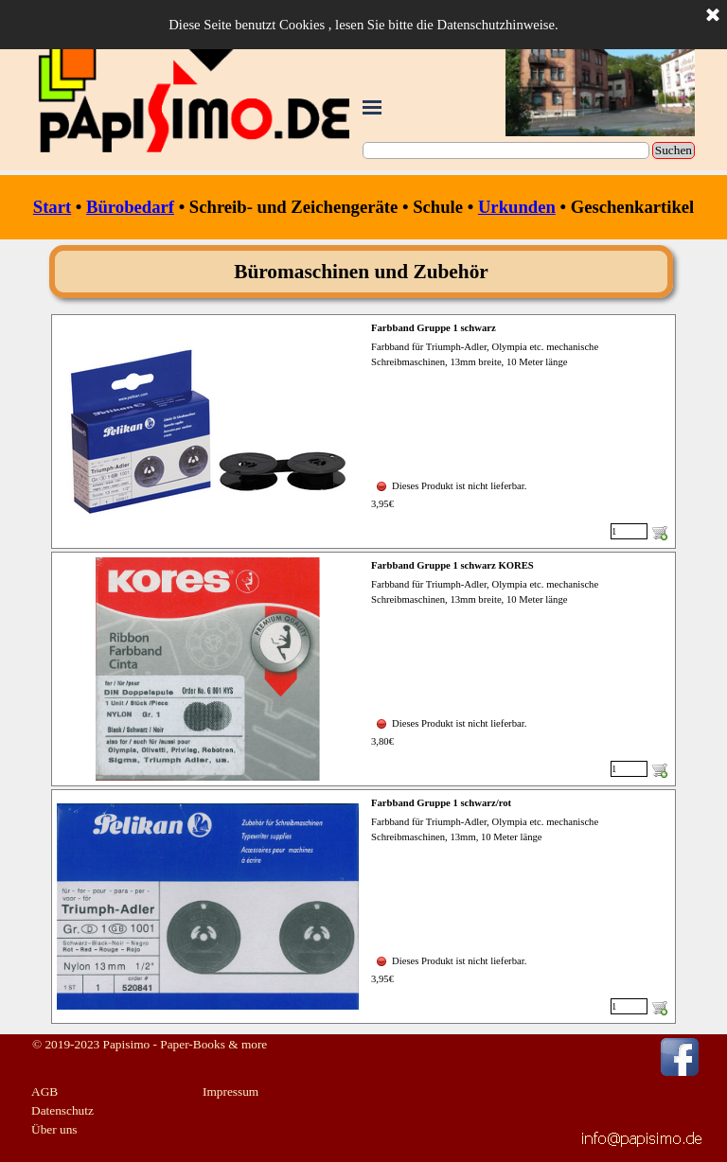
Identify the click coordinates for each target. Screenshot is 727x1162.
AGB (44, 1091)
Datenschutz (62, 1110)
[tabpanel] (363, 207)
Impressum (230, 1091)
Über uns (54, 1129)
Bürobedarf (130, 207)
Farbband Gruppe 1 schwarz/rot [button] (441, 803)
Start (52, 207)
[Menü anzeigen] (372, 107)
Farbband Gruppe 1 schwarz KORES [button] (452, 565)
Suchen (673, 150)
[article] (363, 431)
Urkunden (517, 207)
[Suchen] (506, 150)
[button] (641, 1136)
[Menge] (629, 531)
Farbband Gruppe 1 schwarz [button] (433, 328)
